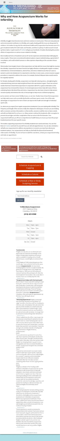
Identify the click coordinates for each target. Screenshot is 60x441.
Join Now (20, 200)
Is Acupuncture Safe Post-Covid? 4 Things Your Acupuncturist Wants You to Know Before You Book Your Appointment (38, 148)
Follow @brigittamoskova (30, 433)
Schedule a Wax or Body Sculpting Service (30, 182)
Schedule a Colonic (30, 174)
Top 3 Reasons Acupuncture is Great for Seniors (9, 148)
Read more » (21, 278)
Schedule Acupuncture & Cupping (30, 166)
